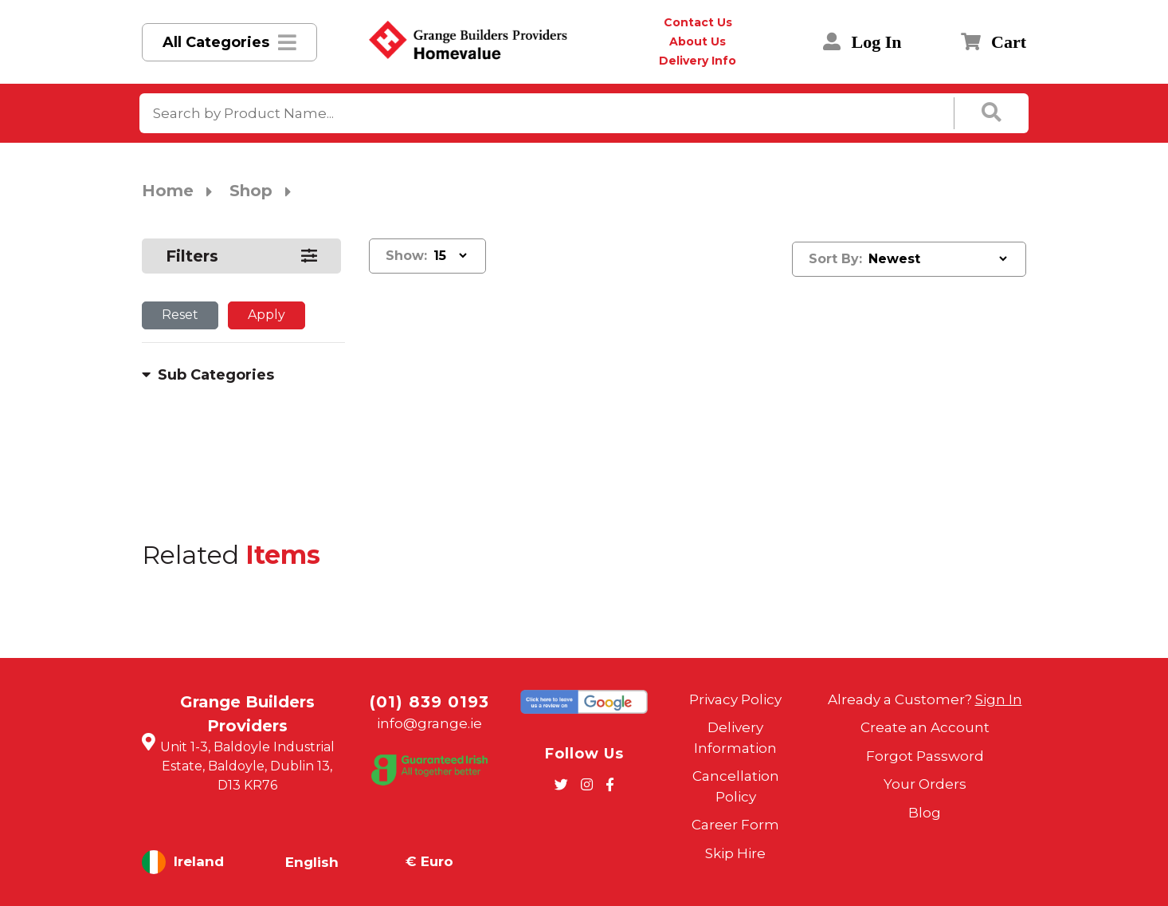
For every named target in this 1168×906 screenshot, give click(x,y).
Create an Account (925, 727)
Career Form (735, 825)
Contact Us (698, 22)
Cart (993, 42)
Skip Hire (735, 853)
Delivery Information (735, 737)
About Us (697, 41)
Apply (266, 314)
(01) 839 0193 (429, 701)
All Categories (216, 42)
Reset (180, 314)
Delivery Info (697, 60)
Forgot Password (925, 756)
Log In (862, 42)
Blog (924, 813)
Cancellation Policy (735, 786)
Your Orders (925, 784)
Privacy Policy (735, 699)
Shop (250, 190)
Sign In (998, 699)
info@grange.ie (429, 723)
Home (168, 190)
